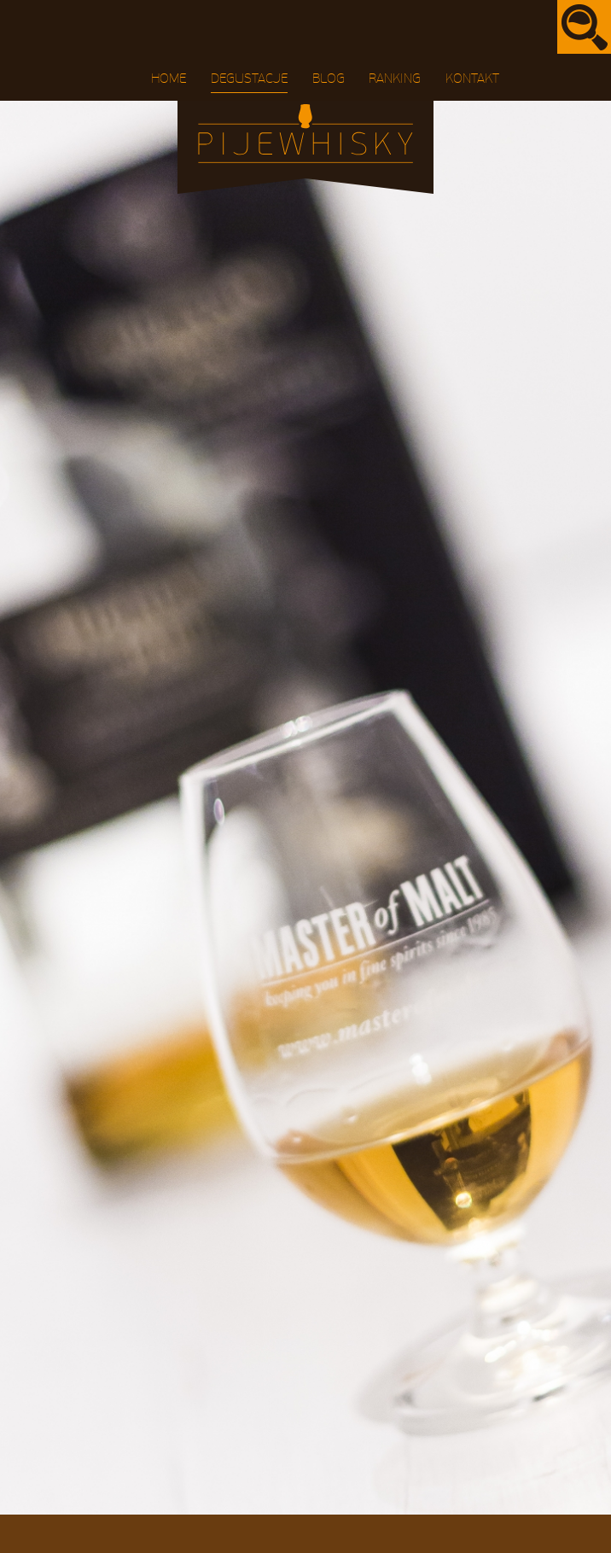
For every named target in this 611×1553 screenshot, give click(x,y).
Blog (328, 78)
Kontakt (472, 78)
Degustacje (249, 78)
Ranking (395, 78)
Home (168, 78)
